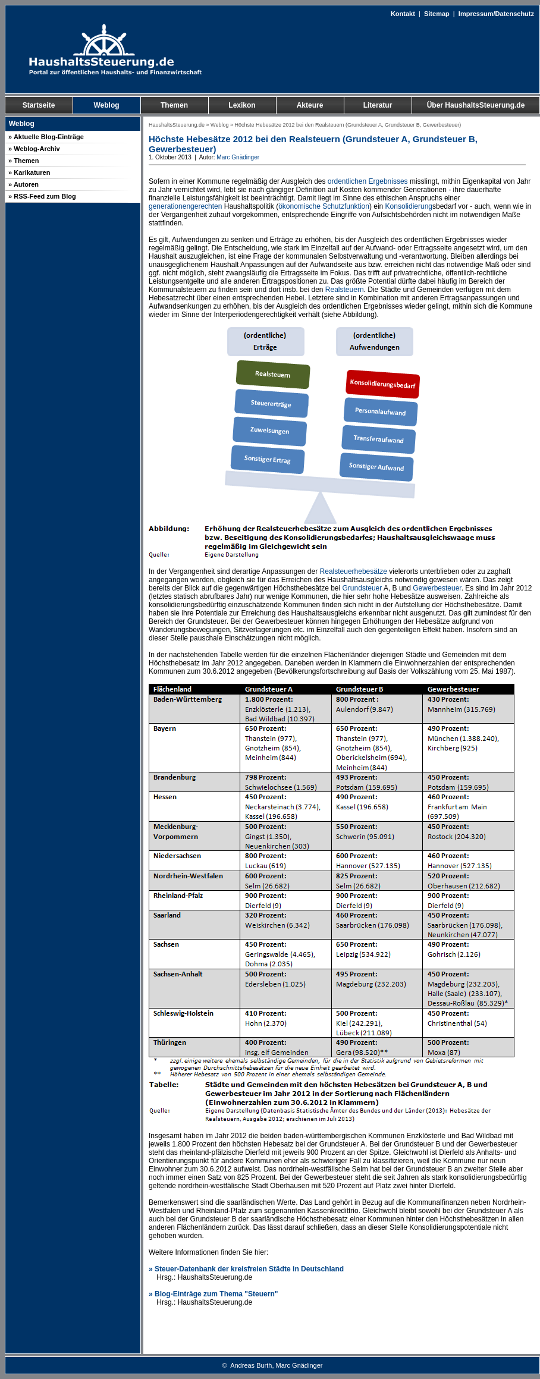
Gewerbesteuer (437, 588)
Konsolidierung (408, 206)
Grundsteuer (362, 588)
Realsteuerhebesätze (353, 571)
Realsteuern (344, 289)
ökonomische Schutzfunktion (323, 206)
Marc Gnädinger (237, 157)
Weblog (219, 125)
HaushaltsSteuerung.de (177, 125)
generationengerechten (185, 206)
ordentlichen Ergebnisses (368, 181)
